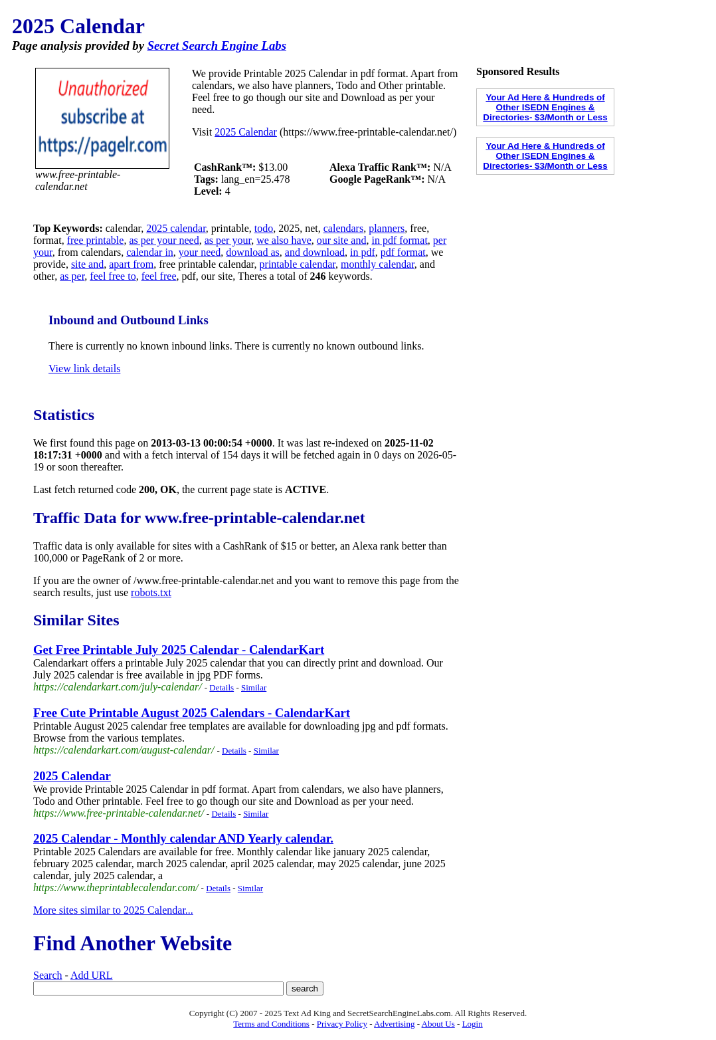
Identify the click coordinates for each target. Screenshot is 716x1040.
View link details (84, 368)
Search (47, 975)
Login (472, 1024)
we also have (284, 240)
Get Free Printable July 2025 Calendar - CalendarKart (178, 650)
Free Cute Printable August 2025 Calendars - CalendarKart (191, 713)
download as (252, 252)
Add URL (91, 975)
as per (72, 276)
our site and (342, 240)
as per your (228, 240)
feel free (159, 276)
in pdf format (399, 240)
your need (200, 252)
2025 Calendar (246, 132)
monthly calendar (377, 264)
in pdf (362, 252)
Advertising (394, 1024)
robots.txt (151, 592)
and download (315, 252)
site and (87, 264)
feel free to (112, 276)
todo (263, 228)
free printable (95, 240)
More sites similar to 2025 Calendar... (113, 910)
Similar (253, 687)
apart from (131, 264)
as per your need (164, 240)
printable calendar (297, 264)
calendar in (149, 252)
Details (221, 687)
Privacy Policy (342, 1024)
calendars (343, 228)
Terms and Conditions (271, 1024)
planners (386, 228)
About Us (438, 1024)
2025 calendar (176, 228)
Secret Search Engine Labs (216, 45)
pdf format (403, 252)
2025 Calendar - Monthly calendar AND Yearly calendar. (183, 838)
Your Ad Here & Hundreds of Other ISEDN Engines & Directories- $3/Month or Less (545, 107)
